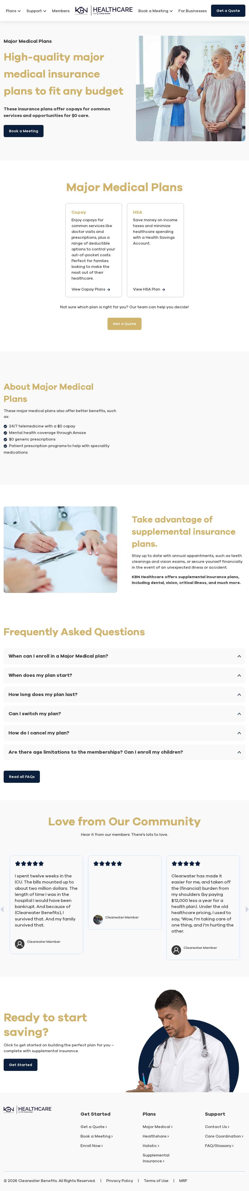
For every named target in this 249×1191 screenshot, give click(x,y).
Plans (13, 11)
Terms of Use (156, 1180)
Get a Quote (228, 10)
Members (61, 11)
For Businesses (192, 11)
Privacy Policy (119, 1180)
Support (36, 11)
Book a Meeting (23, 131)
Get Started (20, 1064)
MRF (183, 1180)
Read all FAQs (22, 776)
